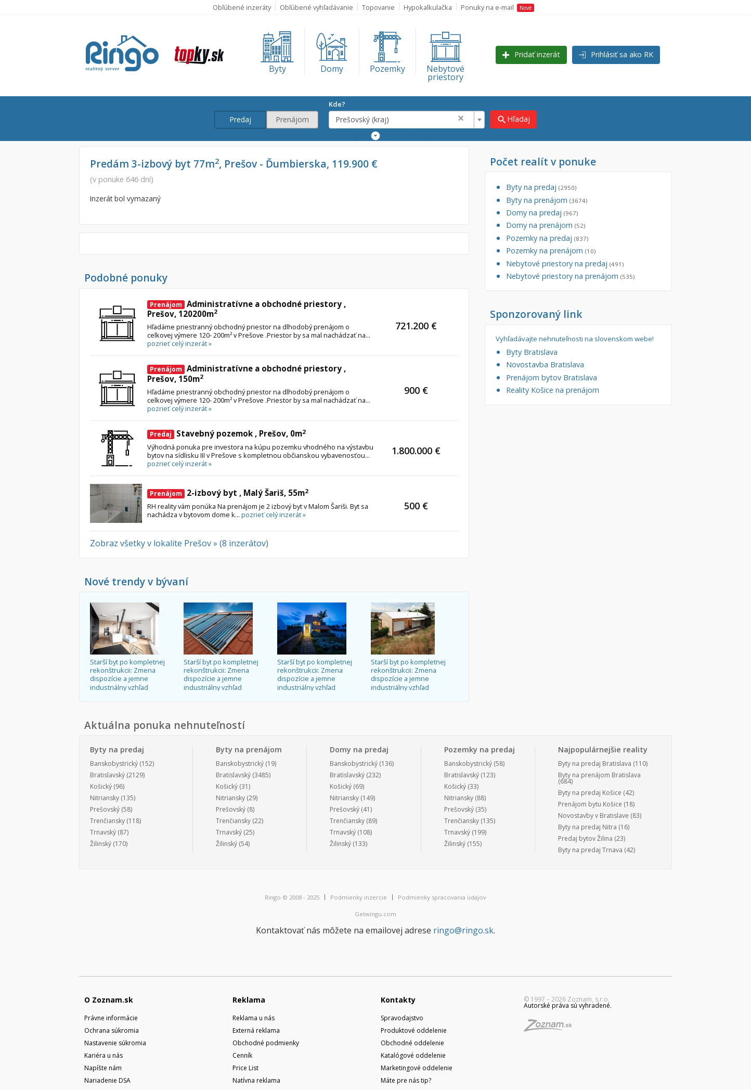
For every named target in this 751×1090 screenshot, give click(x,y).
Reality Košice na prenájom (552, 390)
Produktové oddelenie (414, 1030)
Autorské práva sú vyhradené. (568, 1005)
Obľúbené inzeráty (242, 7)
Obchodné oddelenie (412, 1042)
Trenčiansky (107, 820)
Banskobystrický (114, 763)
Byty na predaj (541, 187)
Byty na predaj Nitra (587, 827)
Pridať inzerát (531, 54)
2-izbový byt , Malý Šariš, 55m (227, 493)
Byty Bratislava (532, 352)
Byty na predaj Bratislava (594, 763)
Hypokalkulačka (428, 7)
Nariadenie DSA (107, 1080)
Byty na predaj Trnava (590, 849)
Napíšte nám (103, 1067)
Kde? (337, 104)
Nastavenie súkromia (115, 1042)
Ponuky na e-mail (497, 7)
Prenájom (292, 119)
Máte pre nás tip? (406, 1080)
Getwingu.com (375, 914)
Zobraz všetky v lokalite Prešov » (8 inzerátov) (179, 543)
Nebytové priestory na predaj (565, 263)
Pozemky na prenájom (550, 250)
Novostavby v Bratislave (593, 815)
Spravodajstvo (402, 1018)
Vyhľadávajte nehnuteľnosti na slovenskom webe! (575, 339)
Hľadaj (513, 119)
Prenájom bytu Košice (590, 804)
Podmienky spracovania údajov (442, 897)
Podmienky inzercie (358, 897)
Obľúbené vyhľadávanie (316, 7)
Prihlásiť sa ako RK (616, 54)
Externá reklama (256, 1030)
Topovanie (378, 7)
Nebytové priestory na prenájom (570, 276)
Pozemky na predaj (547, 238)
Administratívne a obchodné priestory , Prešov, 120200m (246, 309)
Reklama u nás (253, 1018)
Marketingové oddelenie (416, 1067)
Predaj (240, 119)
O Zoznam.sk (108, 1000)
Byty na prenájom (546, 200)
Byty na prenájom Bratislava (599, 775)
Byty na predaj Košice (589, 792)
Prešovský (105, 809)
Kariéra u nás (103, 1055)
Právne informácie (111, 1018)
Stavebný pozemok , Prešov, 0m (226, 433)
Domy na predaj (542, 212)
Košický (101, 786)
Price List (245, 1067)
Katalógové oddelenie (413, 1055)
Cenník (242, 1055)
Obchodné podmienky (265, 1042)
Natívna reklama (256, 1080)
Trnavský (103, 832)
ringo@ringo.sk (463, 930)
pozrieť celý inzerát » (179, 343)
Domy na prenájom (545, 225)
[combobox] (407, 120)
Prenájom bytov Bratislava (551, 377)
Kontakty (398, 1000)
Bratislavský (107, 775)
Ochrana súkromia (111, 1030)
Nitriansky (104, 797)
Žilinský (100, 843)
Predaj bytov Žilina (585, 838)
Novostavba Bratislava (545, 364)
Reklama (248, 1000)
